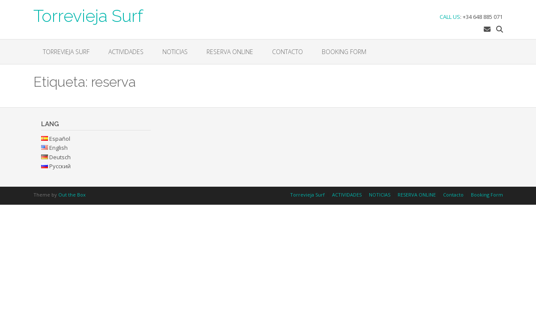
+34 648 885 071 (483, 17)
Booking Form (344, 52)
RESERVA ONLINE (230, 52)
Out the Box (72, 194)
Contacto (287, 52)
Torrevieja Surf (88, 15)
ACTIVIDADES (126, 52)
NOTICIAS (175, 52)
